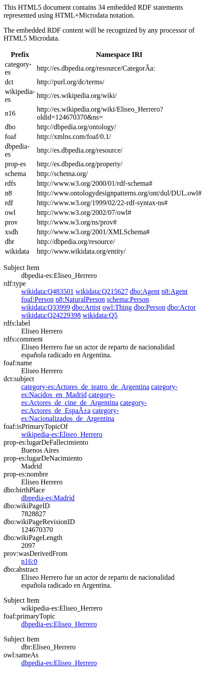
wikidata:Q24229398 (51, 315)
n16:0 (29, 561)
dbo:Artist (86, 307)
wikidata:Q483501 (47, 291)
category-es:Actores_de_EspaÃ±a (84, 406)
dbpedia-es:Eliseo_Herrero (59, 624)
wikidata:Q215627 (101, 291)
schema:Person (128, 299)
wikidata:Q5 (100, 315)
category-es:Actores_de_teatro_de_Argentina (85, 386)
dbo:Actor (181, 307)
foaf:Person (37, 299)
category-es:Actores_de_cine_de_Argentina (69, 398)
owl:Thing (117, 307)
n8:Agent (175, 291)
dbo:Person (149, 307)
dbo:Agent (145, 291)
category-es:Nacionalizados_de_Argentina (70, 414)
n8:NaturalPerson (80, 299)
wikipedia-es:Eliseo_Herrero (61, 434)
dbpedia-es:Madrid (48, 498)
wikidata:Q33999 (45, 307)
